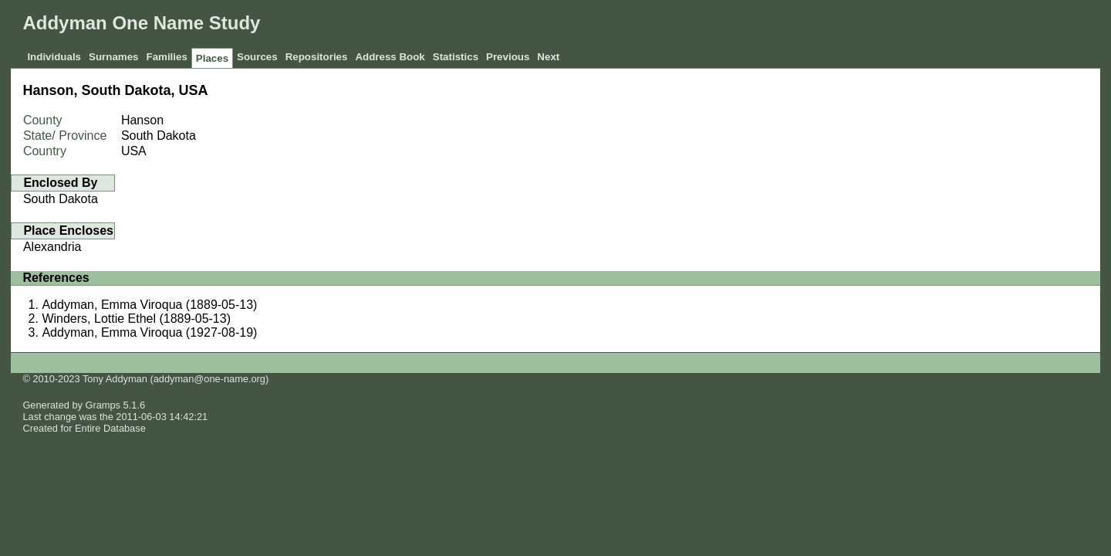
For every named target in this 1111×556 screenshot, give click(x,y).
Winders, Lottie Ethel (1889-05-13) (136, 318)
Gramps (103, 405)
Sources (257, 57)
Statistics (455, 57)
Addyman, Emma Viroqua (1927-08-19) (149, 332)
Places (212, 58)
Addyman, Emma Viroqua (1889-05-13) (149, 304)
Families (166, 57)
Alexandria (52, 246)
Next (548, 57)
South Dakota (60, 198)
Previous (507, 57)
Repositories (316, 57)
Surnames (113, 57)
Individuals (54, 57)
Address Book (389, 57)
